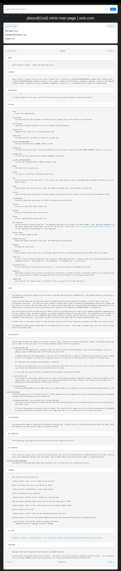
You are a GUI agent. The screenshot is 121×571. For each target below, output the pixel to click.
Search (113, 9)
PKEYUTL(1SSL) (12, 51)
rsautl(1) (31, 538)
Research (112, 26)
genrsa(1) (52, 538)
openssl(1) (108, 150)
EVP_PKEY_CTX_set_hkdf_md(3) (78, 226)
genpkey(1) (16, 538)
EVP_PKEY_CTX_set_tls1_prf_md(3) (104, 226)
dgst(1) (38, 538)
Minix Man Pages (12, 26)
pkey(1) (24, 538)
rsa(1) (45, 538)
